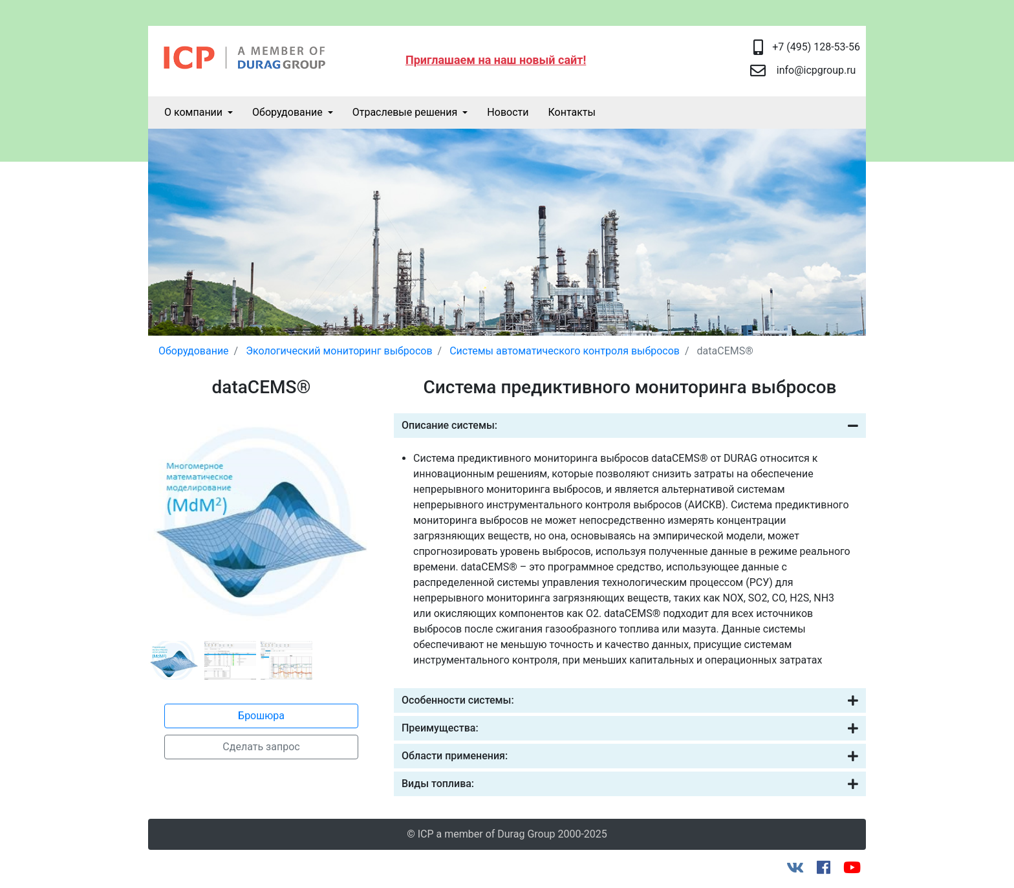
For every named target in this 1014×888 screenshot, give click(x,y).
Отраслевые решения (405, 112)
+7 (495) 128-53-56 (816, 47)
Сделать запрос (260, 747)
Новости (507, 112)
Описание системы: (630, 425)
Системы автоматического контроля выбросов (564, 351)
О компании (193, 112)
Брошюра (261, 715)
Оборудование (287, 112)
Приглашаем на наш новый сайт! (495, 60)
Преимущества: (630, 728)
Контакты (571, 112)
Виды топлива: (630, 784)
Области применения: (630, 756)
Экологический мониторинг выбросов (339, 351)
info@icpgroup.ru (816, 70)
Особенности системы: (630, 700)
